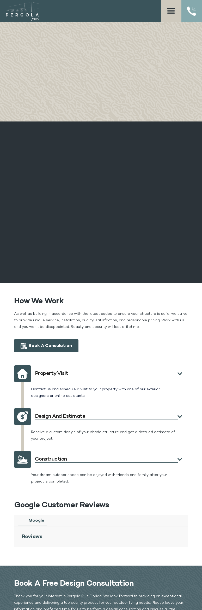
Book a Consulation (50, 346)
